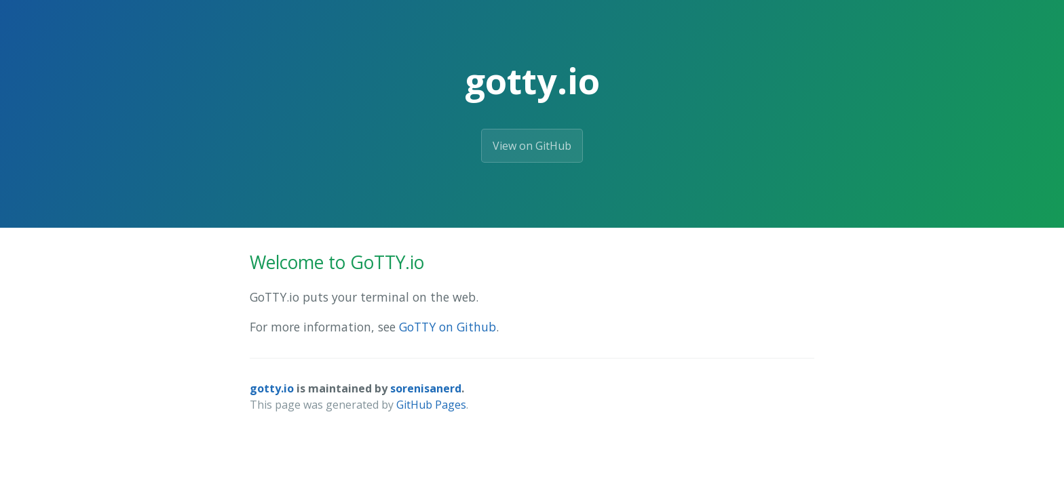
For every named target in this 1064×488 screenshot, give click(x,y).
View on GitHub (532, 145)
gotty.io (272, 388)
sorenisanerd (425, 388)
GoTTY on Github (447, 327)
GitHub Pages (431, 404)
